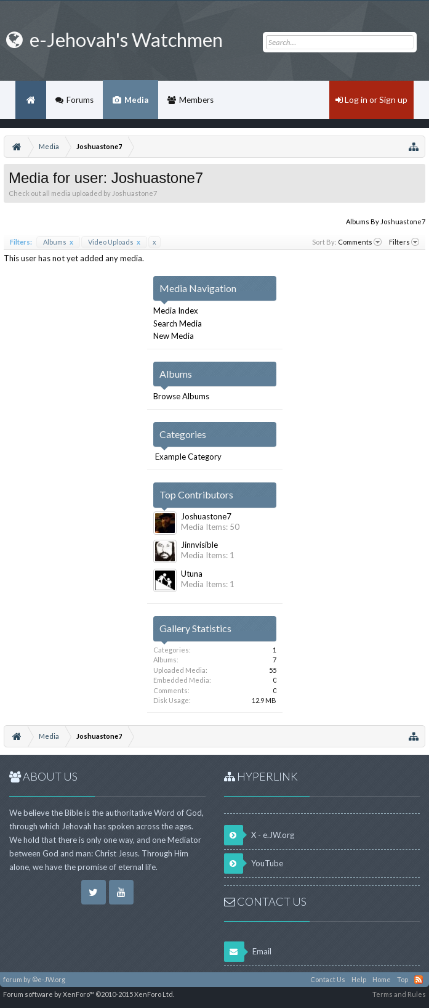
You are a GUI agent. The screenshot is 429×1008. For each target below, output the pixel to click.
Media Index (175, 310)
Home (30, 100)
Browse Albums (181, 396)
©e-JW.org (48, 979)
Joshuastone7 (206, 516)
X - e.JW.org (259, 835)
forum (12, 979)
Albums (58, 242)
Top (402, 979)
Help (358, 979)
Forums (80, 100)
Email (247, 951)
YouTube (253, 863)
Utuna (191, 574)
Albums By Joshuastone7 (385, 221)
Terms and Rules (399, 994)
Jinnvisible (199, 545)
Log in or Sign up (371, 99)
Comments (360, 242)
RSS (418, 979)
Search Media (177, 323)
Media (136, 100)
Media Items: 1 (208, 555)
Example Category (188, 456)
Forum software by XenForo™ (88, 994)
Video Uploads (114, 242)
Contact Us (327, 979)
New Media (173, 336)
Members (196, 100)
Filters (404, 242)
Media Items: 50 (210, 527)
